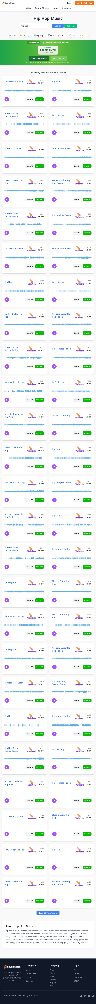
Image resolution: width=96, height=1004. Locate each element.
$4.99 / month (59, 58)
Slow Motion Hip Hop (62, 148)
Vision (52, 976)
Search (58, 26)
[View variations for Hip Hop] (78, 81)
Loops (55, 8)
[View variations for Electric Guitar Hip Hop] (32, 182)
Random (70, 26)
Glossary (53, 979)
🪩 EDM (12, 35)
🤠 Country (24, 35)
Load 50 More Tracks (48, 913)
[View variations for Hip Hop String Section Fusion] (31, 115)
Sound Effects (42, 8)
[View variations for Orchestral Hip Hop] (31, 81)
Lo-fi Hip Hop (58, 115)
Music (28, 8)
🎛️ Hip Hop (38, 35)
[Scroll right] (86, 36)
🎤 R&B (72, 35)
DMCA (76, 981)
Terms (76, 970)
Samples (66, 8)
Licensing (78, 977)
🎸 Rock (61, 35)
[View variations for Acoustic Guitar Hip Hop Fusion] (78, 182)
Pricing (52, 973)
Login (69, 3)
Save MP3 (30, 99)
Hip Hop (56, 81)
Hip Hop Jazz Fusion (14, 148)
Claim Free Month (39, 58)
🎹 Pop (51, 35)
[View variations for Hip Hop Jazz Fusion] (32, 148)
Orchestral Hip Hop (14, 81)
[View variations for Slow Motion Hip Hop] (79, 148)
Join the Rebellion (84, 3)
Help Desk (53, 982)
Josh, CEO (53, 986)
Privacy (77, 974)
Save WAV (39, 99)
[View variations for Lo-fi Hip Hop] (79, 115)
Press (52, 970)
